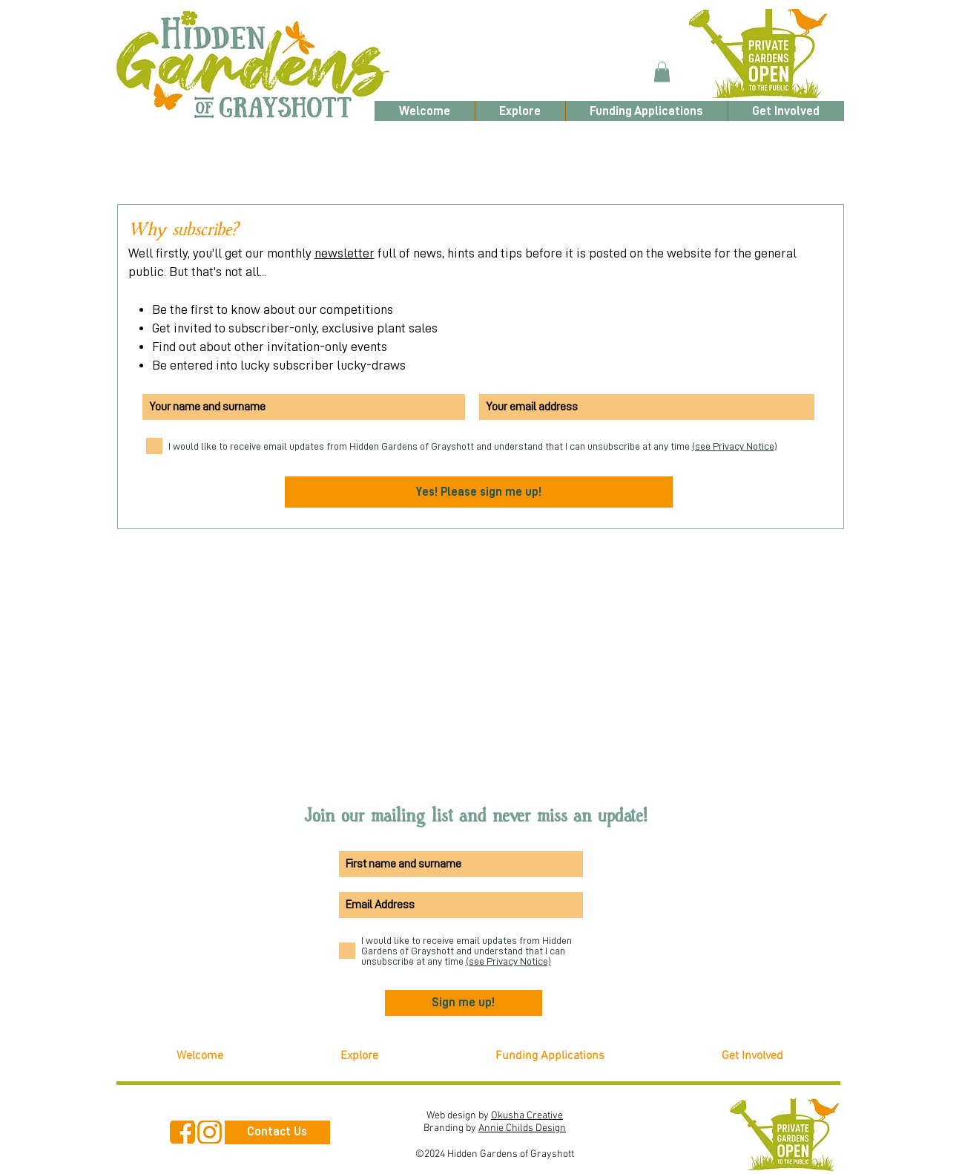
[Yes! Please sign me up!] (479, 492)
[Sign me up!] (463, 1003)
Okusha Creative (527, 1115)
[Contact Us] (277, 1132)
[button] (661, 72)
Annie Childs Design (522, 1128)
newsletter (344, 253)
